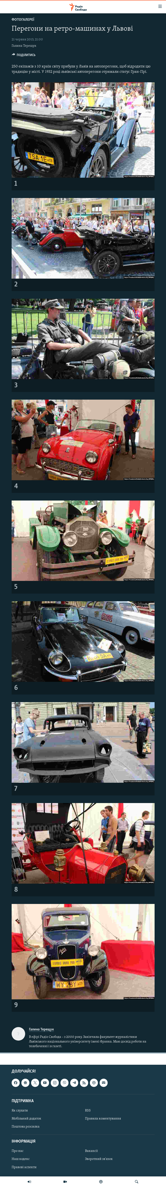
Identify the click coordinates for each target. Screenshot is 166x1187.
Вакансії (91, 1151)
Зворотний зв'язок (99, 1159)
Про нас (17, 1151)
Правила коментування (103, 1118)
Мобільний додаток (26, 1118)
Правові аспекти (24, 1167)
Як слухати (20, 1110)
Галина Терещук (24, 46)
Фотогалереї (23, 20)
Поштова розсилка (26, 1126)
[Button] (24, 56)
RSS (88, 1110)
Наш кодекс (21, 1159)
